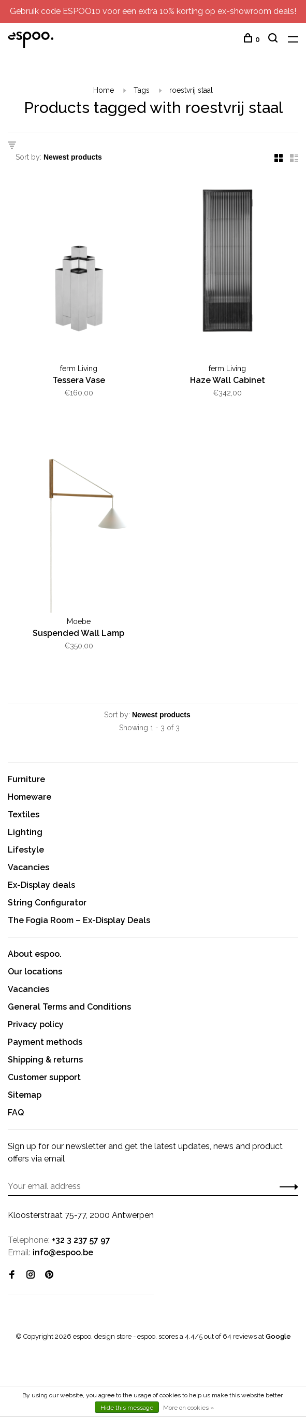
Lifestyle (26, 850)
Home (103, 90)
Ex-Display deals (41, 885)
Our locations (35, 971)
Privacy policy (36, 1024)
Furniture (26, 779)
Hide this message (126, 1407)
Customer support (44, 1077)
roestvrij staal (191, 90)
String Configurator (47, 903)
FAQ (16, 1112)
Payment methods (45, 1042)
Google (278, 1336)
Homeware (29, 797)
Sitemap (24, 1095)
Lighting (25, 832)
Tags (142, 90)
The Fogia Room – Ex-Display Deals (79, 920)
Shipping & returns (45, 1060)
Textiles (23, 814)
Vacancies (28, 867)
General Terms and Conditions (69, 1007)
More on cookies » (188, 1407)
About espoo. (35, 954)
